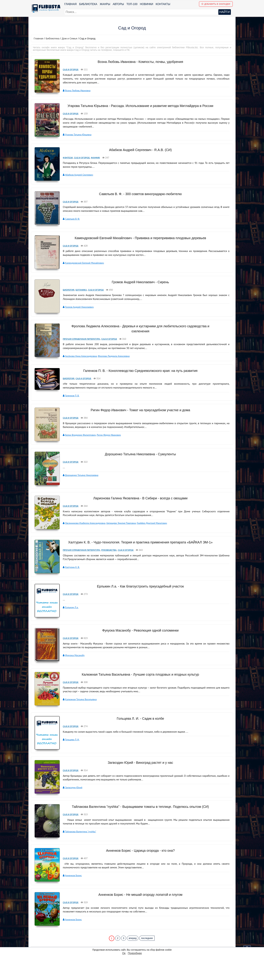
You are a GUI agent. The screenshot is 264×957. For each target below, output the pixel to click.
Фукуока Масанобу (71, 640)
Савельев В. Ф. (69, 217)
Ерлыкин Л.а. (68, 592)
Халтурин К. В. (69, 556)
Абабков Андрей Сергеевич (76, 173)
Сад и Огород (67, 69)
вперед (133, 912)
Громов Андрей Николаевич (76, 303)
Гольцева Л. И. (69, 721)
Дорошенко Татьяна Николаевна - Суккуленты (138, 447)
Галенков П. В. (69, 389)
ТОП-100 (132, 4)
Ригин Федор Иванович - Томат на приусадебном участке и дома (138, 404)
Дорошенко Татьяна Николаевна (78, 468)
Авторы (118, 4)
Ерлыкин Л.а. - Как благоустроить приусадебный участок (138, 572)
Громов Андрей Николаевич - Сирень (138, 278)
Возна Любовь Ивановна (75, 90)
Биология (65, 286)
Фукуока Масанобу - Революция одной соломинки (138, 615)
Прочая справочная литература (78, 333)
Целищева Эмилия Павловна (118, 511)
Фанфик (92, 157)
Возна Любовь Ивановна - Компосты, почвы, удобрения (138, 61)
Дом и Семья (69, 38)
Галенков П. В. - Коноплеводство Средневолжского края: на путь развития (138, 364)
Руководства (106, 539)
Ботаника (78, 286)
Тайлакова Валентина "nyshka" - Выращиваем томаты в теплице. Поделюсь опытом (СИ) (138, 788)
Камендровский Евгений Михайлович (81, 261)
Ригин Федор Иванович (106, 428)
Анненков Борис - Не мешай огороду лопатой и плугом (138, 870)
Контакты (163, 4)
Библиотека (88, 4)
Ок (123, 953)
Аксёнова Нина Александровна (78, 349)
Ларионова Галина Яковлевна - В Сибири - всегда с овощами (138, 487)
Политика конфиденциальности (149, 939)
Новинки (147, 4)
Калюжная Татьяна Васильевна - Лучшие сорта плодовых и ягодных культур (138, 658)
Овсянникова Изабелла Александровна (82, 511)
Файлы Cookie (138, 944)
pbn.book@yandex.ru (150, 935)
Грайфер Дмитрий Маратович (149, 511)
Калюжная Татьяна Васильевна (78, 683)
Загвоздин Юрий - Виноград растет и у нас (138, 744)
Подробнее (135, 953)
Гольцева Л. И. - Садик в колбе (138, 700)
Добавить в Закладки (216, 4)
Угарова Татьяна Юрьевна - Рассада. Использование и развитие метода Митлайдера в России (138, 105)
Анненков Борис (70, 852)
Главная (71, 4)
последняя (147, 912)
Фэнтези (65, 157)
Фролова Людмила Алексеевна (111, 349)
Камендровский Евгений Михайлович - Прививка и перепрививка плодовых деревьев (138, 236)
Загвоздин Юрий (70, 768)
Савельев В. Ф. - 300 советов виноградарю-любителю (138, 192)
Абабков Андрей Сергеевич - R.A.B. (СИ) (138, 149)
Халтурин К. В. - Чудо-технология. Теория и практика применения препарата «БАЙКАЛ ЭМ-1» (138, 531)
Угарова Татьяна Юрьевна (75, 134)
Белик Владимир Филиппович (77, 428)
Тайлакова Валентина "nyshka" (77, 812)
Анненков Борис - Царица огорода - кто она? (138, 827)
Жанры (105, 4)
